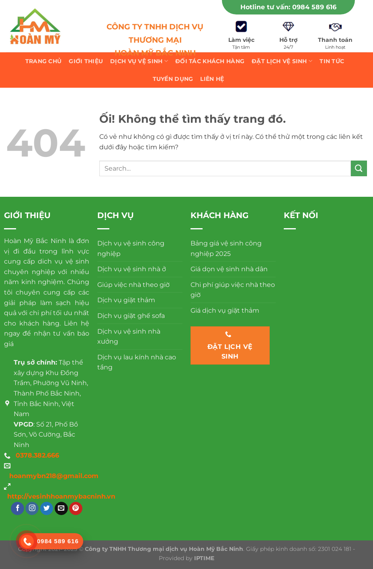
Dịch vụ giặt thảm (126, 300)
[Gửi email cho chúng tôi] (61, 508)
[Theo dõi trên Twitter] (46, 508)
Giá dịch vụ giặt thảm (225, 310)
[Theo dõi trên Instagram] (32, 508)
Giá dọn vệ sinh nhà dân (229, 269)
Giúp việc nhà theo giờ (133, 285)
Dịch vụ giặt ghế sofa (131, 316)
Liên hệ (212, 78)
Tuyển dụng (173, 78)
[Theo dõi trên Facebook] (17, 508)
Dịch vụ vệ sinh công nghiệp (130, 248)
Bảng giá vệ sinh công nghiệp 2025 (226, 248)
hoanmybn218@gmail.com (53, 476)
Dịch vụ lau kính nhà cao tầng (136, 362)
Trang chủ (43, 61)
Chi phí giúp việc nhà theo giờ (233, 290)
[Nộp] (359, 168)
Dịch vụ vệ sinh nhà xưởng (128, 337)
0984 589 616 (314, 7)
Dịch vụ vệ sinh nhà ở (131, 269)
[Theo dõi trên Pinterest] (75, 508)
